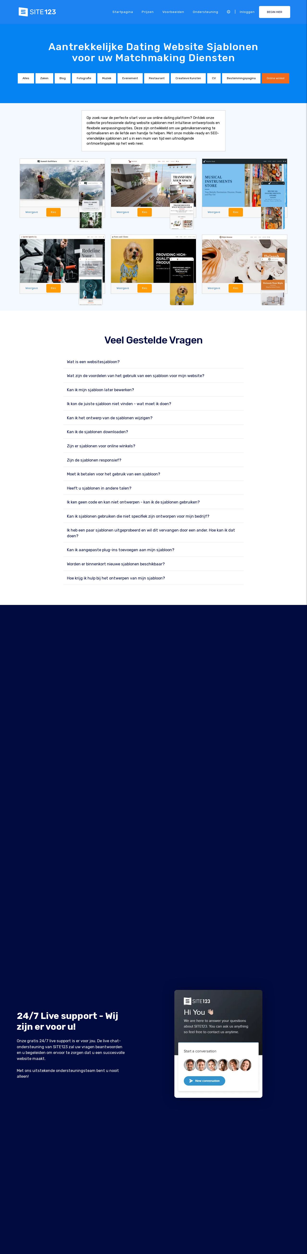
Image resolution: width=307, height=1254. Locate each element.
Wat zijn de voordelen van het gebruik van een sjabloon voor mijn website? (135, 376)
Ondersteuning (205, 12)
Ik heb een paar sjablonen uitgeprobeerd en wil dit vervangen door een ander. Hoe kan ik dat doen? (151, 533)
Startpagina (122, 12)
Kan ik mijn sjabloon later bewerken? (100, 390)
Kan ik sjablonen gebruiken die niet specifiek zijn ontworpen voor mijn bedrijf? (138, 516)
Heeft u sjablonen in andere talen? (99, 488)
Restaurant (157, 78)
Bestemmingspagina (241, 78)
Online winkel (275, 78)
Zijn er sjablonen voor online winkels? (101, 446)
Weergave (31, 212)
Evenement (130, 78)
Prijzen (148, 12)
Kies (53, 212)
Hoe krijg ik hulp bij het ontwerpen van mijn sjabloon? (116, 578)
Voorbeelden (173, 12)
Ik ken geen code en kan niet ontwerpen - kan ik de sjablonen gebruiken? (133, 502)
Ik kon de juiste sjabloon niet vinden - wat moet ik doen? (119, 404)
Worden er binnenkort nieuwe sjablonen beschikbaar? (116, 564)
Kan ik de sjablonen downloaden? (97, 432)
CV (214, 78)
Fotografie (84, 78)
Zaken (44, 78)
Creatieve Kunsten (188, 78)
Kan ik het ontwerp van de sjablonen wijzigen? (110, 418)
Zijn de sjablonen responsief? (94, 460)
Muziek (106, 78)
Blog (62, 78)
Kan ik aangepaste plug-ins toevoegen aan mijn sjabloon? (120, 550)
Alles (26, 78)
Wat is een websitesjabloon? (93, 362)
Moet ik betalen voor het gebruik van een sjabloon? (113, 474)
